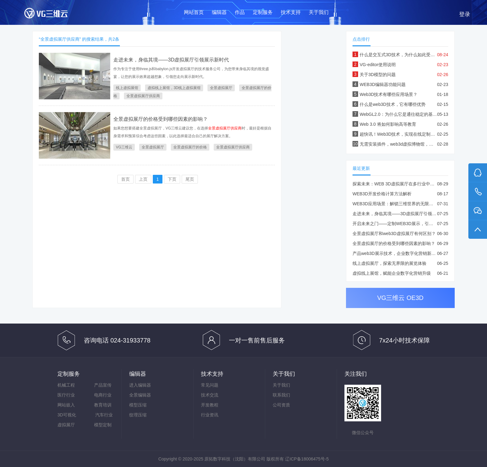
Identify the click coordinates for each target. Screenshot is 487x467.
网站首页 (194, 12)
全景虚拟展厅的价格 (190, 147)
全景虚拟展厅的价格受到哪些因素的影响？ (160, 119)
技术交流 (209, 394)
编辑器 (219, 12)
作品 (240, 12)
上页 (143, 179)
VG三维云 (52, 14)
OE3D (415, 297)
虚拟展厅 (66, 424)
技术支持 (291, 12)
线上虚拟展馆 (127, 88)
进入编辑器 (140, 385)
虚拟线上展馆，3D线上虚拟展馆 (174, 88)
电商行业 (103, 394)
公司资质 (281, 404)
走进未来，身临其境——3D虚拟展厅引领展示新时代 (171, 59)
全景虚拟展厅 (221, 88)
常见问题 (209, 385)
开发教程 (209, 404)
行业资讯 (209, 414)
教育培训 (103, 404)
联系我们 (281, 394)
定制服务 (263, 12)
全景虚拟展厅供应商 (143, 96)
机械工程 (66, 385)
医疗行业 (66, 394)
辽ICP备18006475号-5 (307, 458)
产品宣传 (103, 385)
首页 (125, 179)
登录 (464, 14)
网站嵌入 (66, 404)
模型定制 (103, 424)
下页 (172, 179)
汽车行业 (104, 414)
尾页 (189, 179)
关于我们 (319, 12)
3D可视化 (66, 414)
